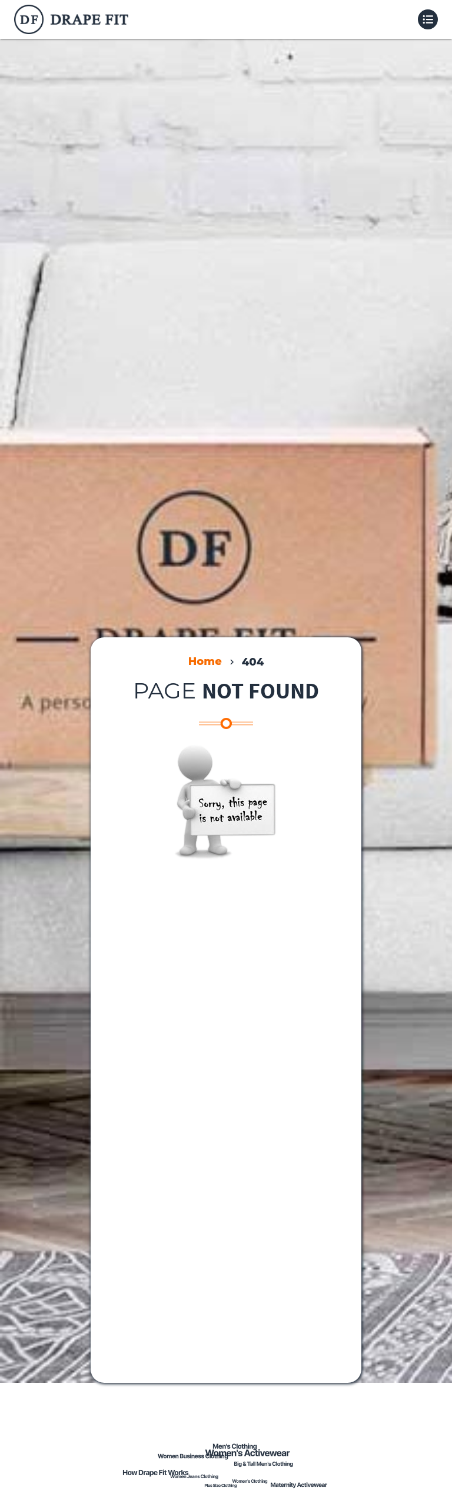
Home (205, 661)
